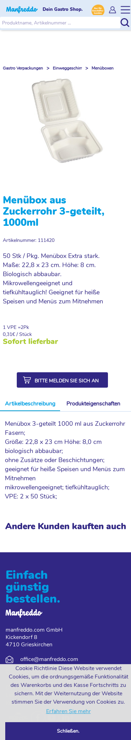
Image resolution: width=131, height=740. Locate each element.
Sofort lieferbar (30, 341)
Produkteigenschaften (93, 404)
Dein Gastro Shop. (63, 9)
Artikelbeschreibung (30, 404)
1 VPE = (12, 327)
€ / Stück (22, 334)
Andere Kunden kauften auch (65, 526)
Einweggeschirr (67, 68)
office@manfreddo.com (49, 659)
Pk (26, 327)
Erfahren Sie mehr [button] (68, 711)
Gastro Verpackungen (23, 68)
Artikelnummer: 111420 (28, 240)
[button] (62, 380)
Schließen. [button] (68, 730)
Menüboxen (103, 68)
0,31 (7, 334)
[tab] (30, 404)
